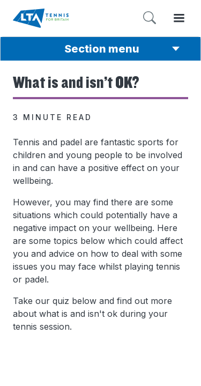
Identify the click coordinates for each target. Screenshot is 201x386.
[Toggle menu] (179, 18)
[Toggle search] (149, 18)
